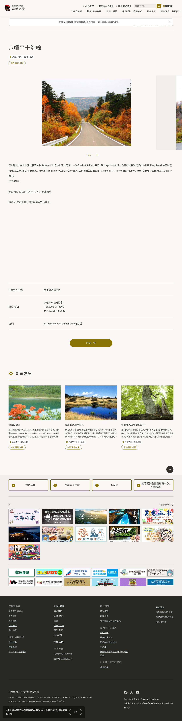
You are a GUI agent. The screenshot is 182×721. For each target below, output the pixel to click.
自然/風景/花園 (17, 63)
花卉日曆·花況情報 (17, 651)
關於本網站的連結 (164, 612)
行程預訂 (58, 635)
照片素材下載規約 (108, 642)
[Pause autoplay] (97, 154)
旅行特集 (13, 642)
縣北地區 (13, 630)
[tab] (89, 154)
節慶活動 (126, 11)
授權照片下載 (106, 637)
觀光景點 (58, 611)
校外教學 (89, 6)
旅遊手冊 (104, 632)
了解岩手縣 (78, 11)
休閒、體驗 (58, 616)
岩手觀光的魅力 (16, 611)
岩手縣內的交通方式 (63, 658)
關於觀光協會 (124, 6)
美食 (56, 620)
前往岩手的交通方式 (63, 653)
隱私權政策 (161, 621)
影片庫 (103, 646)
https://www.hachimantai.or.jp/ (63, 323)
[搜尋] (159, 6)
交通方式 (139, 11)
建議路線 (13, 646)
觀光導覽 (153, 11)
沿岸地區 (13, 625)
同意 (75, 712)
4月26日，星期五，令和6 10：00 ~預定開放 (30, 191)
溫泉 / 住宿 (59, 625)
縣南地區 (13, 620)
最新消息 (165, 11)
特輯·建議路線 (95, 11)
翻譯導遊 (104, 616)
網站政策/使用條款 (164, 616)
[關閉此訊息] (170, 21)
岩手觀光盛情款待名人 (110, 620)
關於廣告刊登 (167, 504)
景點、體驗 (113, 11)
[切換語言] (171, 6)
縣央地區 (13, 616)
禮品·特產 (58, 630)
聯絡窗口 (176, 11)
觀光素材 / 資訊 (106, 6)
